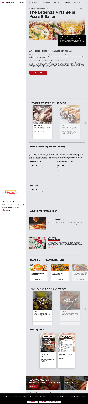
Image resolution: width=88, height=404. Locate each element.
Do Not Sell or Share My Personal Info (49, 401)
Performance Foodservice (9, 3)
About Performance (33, 2)
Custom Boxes (54, 239)
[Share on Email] (83, 8)
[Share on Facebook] (80, 8)
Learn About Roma (38, 323)
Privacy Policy (59, 396)
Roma (31, 311)
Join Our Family (77, 2)
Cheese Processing (56, 220)
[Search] (85, 3)
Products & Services (45, 2)
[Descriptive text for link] (48, 342)
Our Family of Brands (41, 8)
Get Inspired (67, 2)
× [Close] (83, 396)
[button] (86, 123)
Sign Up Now (32, 386)
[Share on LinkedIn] (81, 8)
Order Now (21, 2)
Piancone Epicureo (63, 311)
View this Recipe (38, 279)
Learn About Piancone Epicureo (66, 323)
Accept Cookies (32, 401)
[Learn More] (37, 223)
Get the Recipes (65, 354)
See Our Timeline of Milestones (38, 72)
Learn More (50, 225)
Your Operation (57, 2)
